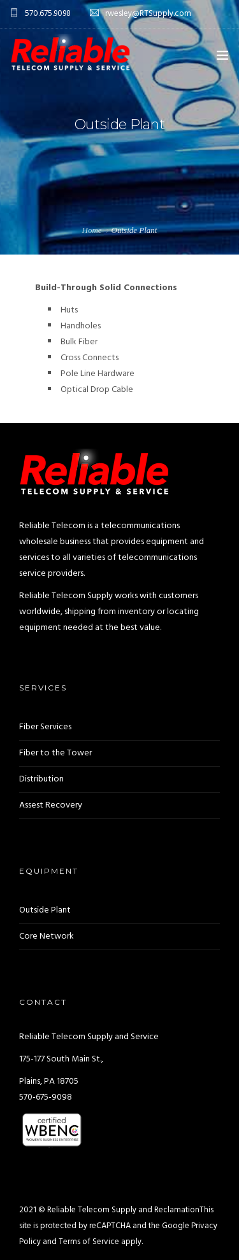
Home (92, 230)
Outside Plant (45, 910)
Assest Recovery (50, 805)
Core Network (46, 936)
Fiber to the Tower (55, 753)
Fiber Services (45, 727)
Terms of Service (89, 1242)
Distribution (41, 779)
